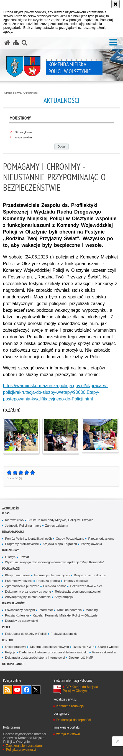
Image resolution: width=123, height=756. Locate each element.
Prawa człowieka (104, 652)
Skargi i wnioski (108, 646)
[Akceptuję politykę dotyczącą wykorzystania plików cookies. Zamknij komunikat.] (115, 4)
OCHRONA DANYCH (13, 664)
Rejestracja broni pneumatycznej (78, 591)
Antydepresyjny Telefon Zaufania (28, 596)
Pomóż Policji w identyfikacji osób (28, 538)
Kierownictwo (14, 520)
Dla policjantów (13, 603)
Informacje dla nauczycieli (52, 575)
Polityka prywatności (21, 750)
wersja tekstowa (68, 734)
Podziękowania (91, 544)
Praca (6, 627)
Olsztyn (10, 557)
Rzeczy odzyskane (101, 538)
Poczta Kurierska (17, 615)
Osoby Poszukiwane (70, 538)
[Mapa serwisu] (16, 43)
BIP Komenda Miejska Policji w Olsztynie (80, 689)
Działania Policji (13, 531)
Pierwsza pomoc (54, 586)
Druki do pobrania (69, 610)
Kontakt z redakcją (70, 706)
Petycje (10, 652)
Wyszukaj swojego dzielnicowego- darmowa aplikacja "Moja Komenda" (54, 562)
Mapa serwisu (23, 137)
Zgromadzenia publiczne (22, 586)
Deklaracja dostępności (73, 720)
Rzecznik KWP (83, 646)
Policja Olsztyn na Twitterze (36, 689)
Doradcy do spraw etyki (21, 620)
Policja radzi (11, 568)
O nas (5, 513)
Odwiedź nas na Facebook (26, 689)
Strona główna (13, 93)
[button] (113, 42)
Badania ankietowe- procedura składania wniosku (53, 652)
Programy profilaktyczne (22, 544)
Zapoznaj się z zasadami (24, 746)
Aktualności (31, 93)
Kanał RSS (7, 689)
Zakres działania (56, 525)
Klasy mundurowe (17, 575)
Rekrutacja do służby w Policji (26, 633)
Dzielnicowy (10, 550)
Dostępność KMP (81, 657)
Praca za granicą (48, 580)
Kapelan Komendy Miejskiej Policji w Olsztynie (65, 615)
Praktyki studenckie (64, 633)
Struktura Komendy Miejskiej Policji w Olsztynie (60, 520)
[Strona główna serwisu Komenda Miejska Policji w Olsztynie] (7, 43)
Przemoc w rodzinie (18, 580)
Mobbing (92, 610)
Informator (46, 610)
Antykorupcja (64, 596)
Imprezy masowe (76, 580)
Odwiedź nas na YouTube (17, 689)
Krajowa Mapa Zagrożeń (60, 544)
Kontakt (8, 640)
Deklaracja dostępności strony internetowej (35, 657)
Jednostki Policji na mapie (23, 525)
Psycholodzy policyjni (20, 610)
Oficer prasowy (15, 646)
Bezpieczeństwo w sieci (86, 586)
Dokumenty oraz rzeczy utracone (28, 591)
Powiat (24, 557)
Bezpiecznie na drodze (90, 575)
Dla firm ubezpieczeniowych (49, 646)
